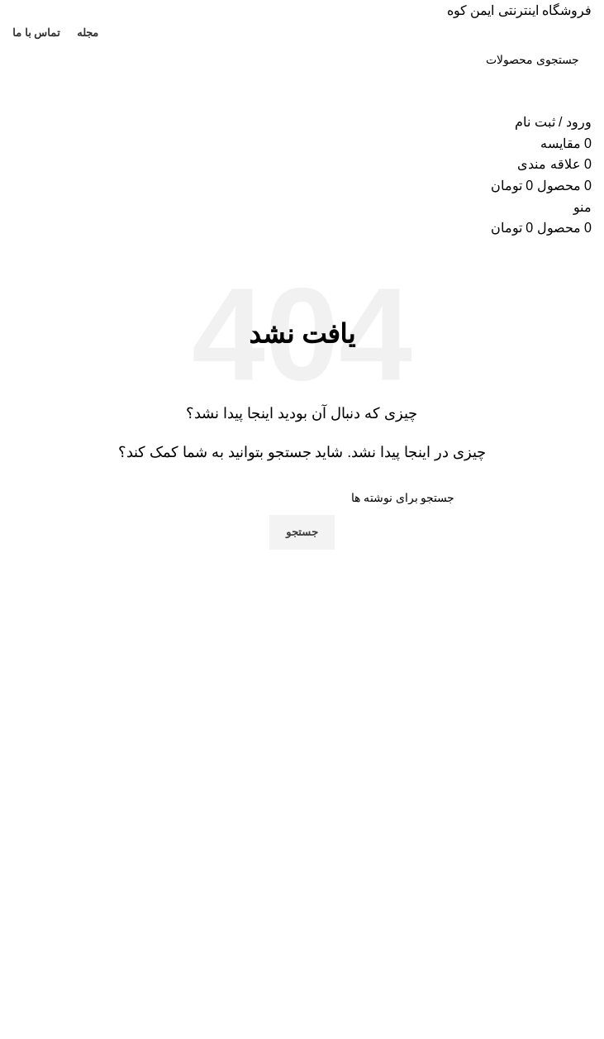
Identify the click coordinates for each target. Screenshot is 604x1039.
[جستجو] (302, 59)
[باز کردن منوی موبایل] (582, 207)
